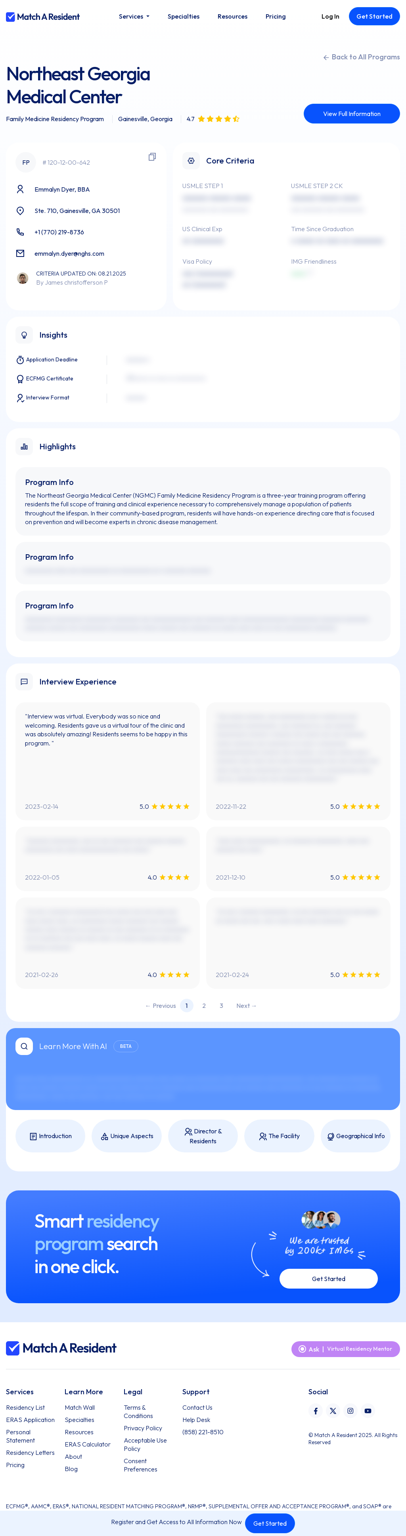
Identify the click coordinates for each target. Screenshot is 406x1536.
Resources (79, 1432)
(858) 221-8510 (203, 1432)
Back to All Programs (361, 57)
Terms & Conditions (138, 1411)
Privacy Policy (143, 1428)
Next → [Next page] (246, 1005)
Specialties (79, 1420)
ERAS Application (30, 1420)
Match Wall (80, 1407)
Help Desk (196, 1420)
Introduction (50, 1136)
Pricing (15, 1465)
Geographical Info (355, 1136)
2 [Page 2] (204, 1005)
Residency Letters (30, 1452)
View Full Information (352, 114)
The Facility (279, 1136)
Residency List (25, 1407)
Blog (71, 1469)
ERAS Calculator (88, 1444)
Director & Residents (203, 1136)
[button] (134, 16)
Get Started (270, 1523)
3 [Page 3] (221, 1005)
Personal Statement (20, 1436)
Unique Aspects (126, 1136)
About (73, 1456)
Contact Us (197, 1407)
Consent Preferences (140, 1465)
